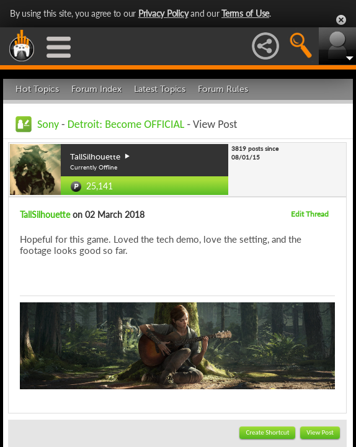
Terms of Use (245, 13)
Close (341, 20)
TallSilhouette (45, 214)
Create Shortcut (267, 432)
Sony (48, 124)
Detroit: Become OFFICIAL (126, 124)
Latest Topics (159, 89)
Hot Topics (37, 89)
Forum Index (96, 89)
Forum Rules (223, 89)
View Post (320, 432)
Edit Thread (310, 214)
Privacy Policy (163, 13)
